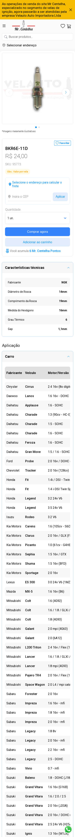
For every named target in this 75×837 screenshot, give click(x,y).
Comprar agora (37, 231)
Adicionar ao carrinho (37, 242)
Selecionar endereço (22, 45)
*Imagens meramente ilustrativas (19, 131)
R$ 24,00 (16, 156)
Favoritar (64, 143)
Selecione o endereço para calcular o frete (37, 184)
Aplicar (60, 196)
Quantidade (13, 209)
